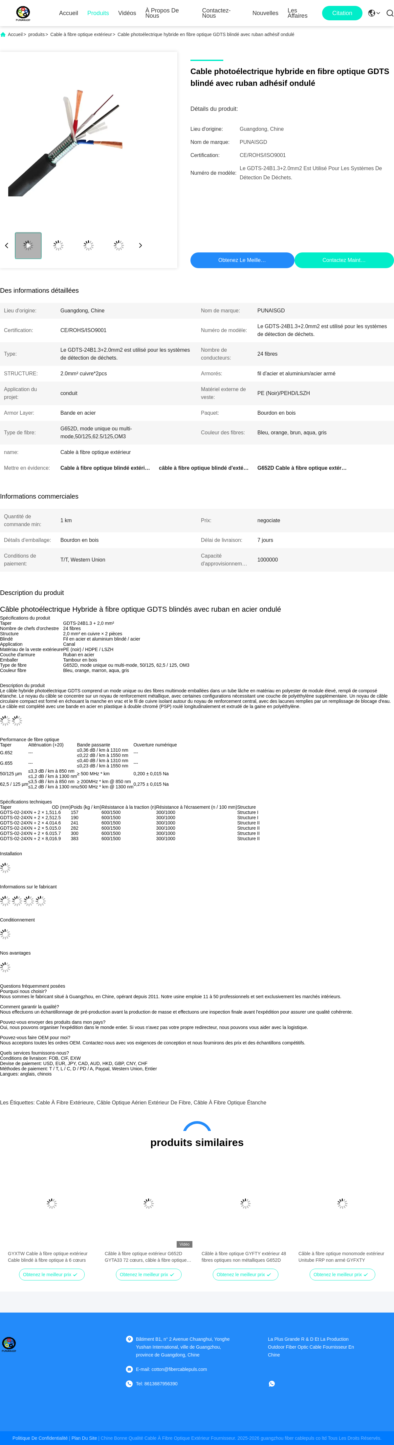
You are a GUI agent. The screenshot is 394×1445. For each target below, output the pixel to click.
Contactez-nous (216, 13)
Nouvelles (265, 13)
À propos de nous (162, 13)
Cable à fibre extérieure (65, 1102)
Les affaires (298, 13)
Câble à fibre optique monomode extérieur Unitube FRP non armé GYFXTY (341, 1257)
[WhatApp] (276, 1384)
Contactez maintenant (348, 260)
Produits (98, 13)
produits (36, 34)
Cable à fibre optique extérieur (81, 34)
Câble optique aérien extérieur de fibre (143, 1102)
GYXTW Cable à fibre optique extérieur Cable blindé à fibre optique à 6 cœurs (48, 1257)
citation (342, 13)
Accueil (68, 13)
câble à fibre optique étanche (230, 1102)
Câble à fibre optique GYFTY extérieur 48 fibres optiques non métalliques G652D (244, 1257)
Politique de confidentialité (40, 1438)
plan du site (84, 1438)
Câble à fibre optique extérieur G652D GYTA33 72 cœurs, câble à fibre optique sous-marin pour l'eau (146, 1257)
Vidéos (127, 13)
